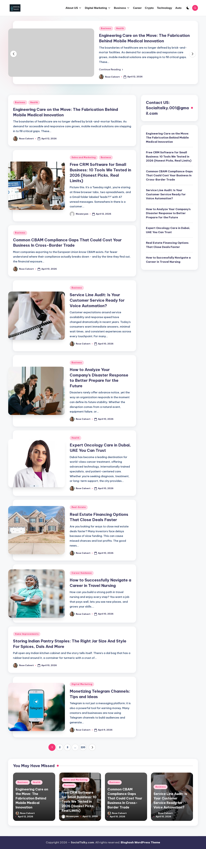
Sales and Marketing (84, 157)
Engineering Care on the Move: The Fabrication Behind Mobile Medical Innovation (167, 138)
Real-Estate (79, 507)
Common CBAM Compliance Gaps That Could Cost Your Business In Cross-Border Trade (169, 175)
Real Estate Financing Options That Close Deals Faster (167, 245)
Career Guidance (82, 573)
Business (106, 28)
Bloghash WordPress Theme (140, 842)
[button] (111, 69)
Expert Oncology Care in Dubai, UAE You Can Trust (168, 230)
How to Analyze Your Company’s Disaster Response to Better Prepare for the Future (168, 213)
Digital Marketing (82, 684)
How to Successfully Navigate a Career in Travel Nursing (168, 260)
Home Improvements (26, 634)
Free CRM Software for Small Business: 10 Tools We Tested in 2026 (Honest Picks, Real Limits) (168, 156)
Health (120, 28)
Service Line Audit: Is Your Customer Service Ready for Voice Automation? (97, 300)
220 (83, 747)
